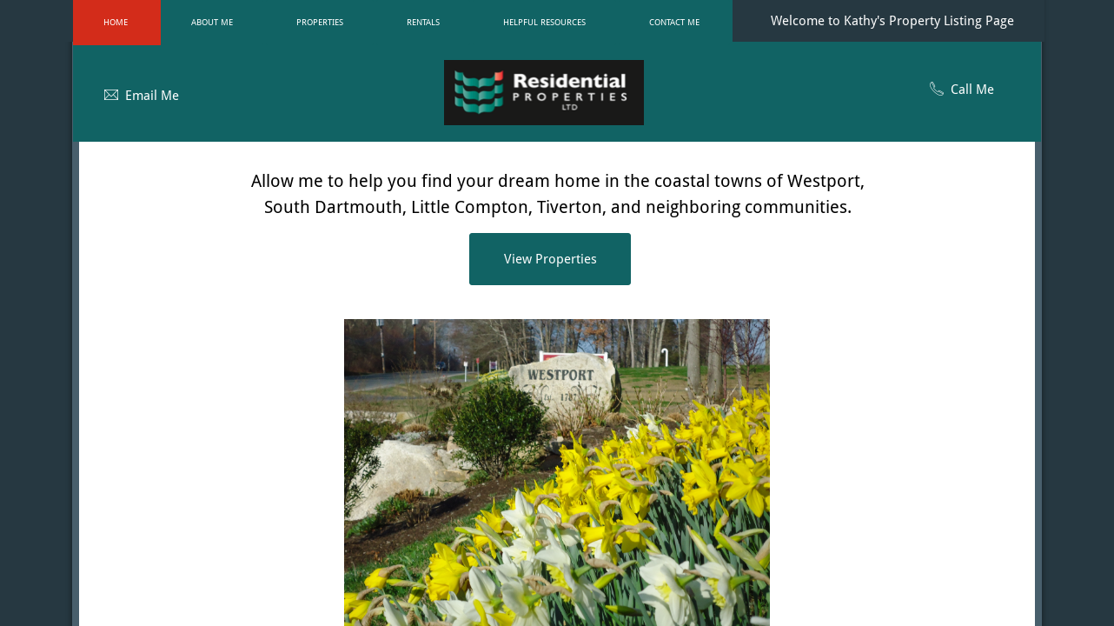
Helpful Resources (544, 22)
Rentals (423, 22)
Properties (319, 22)
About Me (212, 22)
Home (115, 22)
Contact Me (674, 22)
